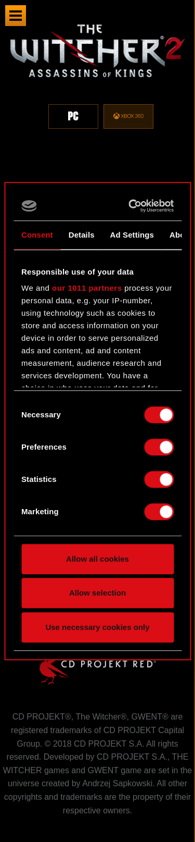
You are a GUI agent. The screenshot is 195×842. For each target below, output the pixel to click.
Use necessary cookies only (97, 627)
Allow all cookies (97, 558)
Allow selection (97, 592)
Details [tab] (82, 234)
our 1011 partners (87, 287)
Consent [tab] (37, 234)
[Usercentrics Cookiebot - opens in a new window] (132, 206)
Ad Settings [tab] (132, 234)
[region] (97, 82)
